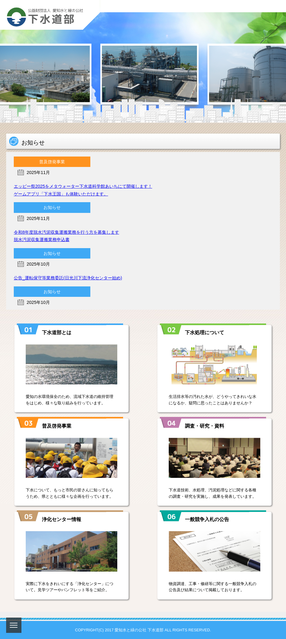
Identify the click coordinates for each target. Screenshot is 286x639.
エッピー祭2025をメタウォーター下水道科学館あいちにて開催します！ (83, 186)
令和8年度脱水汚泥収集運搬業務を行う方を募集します (66, 232)
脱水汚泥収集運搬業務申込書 (42, 239)
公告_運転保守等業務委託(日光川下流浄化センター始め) (68, 277)
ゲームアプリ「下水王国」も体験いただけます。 (61, 193)
